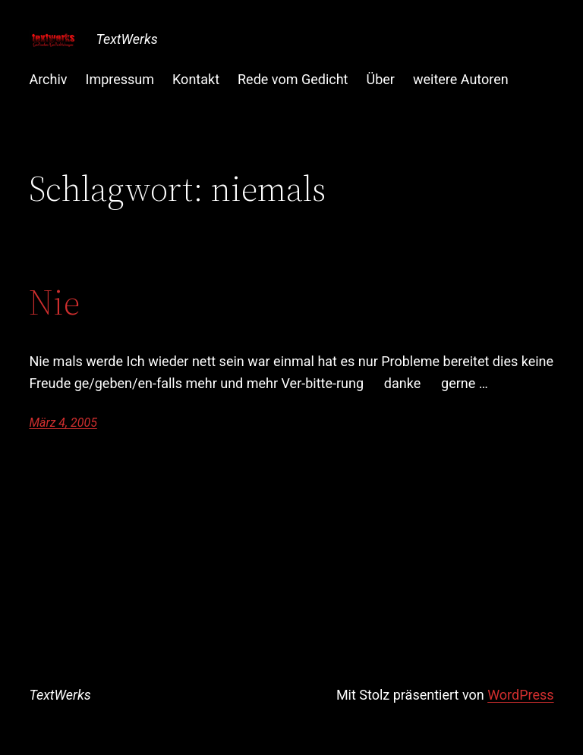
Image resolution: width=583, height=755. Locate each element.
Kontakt (195, 79)
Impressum (120, 79)
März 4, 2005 (62, 422)
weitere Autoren (461, 79)
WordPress (520, 695)
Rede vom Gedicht (293, 79)
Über (381, 79)
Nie (54, 302)
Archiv (48, 79)
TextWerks (126, 39)
